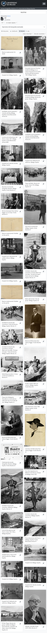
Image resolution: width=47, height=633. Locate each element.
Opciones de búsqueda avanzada (12, 27)
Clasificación (13, 31)
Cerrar (9, 16)
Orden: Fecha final (27, 33)
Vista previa (4, 31)
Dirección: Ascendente (39, 33)
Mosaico (22, 31)
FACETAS (23, 12)
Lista (27, 31)
